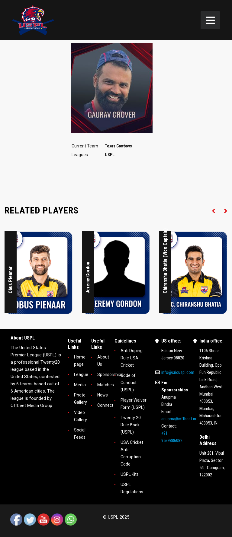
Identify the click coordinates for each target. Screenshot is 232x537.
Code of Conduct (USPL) (129, 382)
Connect (105, 405)
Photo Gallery (80, 399)
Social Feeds (79, 434)
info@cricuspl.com (177, 372)
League (81, 374)
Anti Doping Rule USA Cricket (132, 358)
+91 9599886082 (171, 437)
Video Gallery (80, 416)
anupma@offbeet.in (178, 419)
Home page (79, 361)
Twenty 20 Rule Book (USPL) (131, 424)
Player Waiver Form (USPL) (134, 404)
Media (80, 384)
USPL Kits (130, 474)
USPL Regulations (132, 488)
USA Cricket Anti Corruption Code (132, 453)
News (102, 395)
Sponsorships (110, 374)
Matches (105, 384)
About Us (103, 361)
